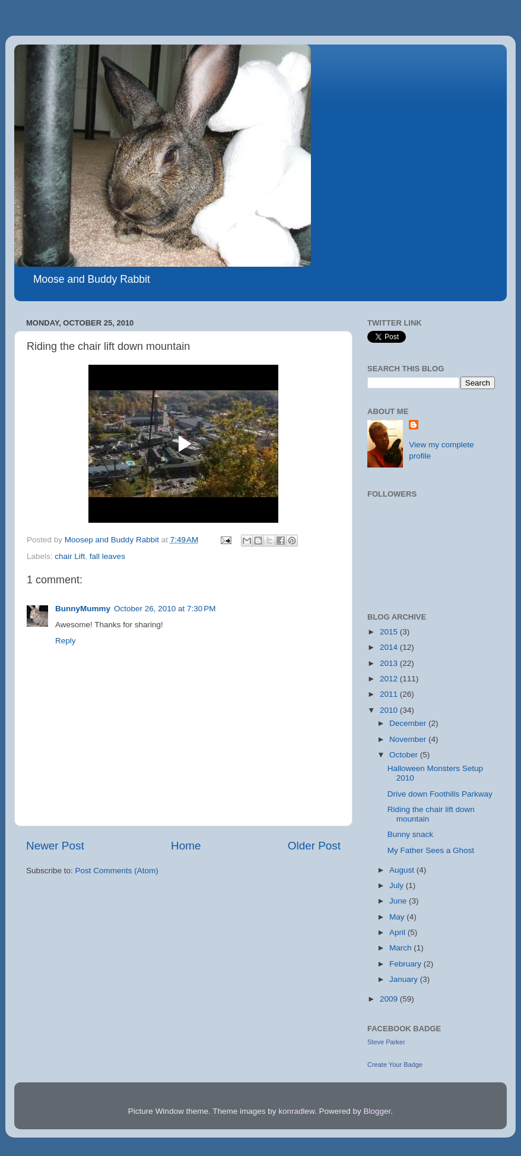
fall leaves (107, 556)
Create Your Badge (394, 1064)
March (401, 947)
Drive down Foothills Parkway (440, 793)
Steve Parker (386, 1042)
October (404, 754)
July (397, 885)
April (398, 932)
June (399, 900)
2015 (390, 631)
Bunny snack (410, 834)
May (397, 916)
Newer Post (55, 845)
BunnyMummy (82, 608)
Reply (65, 640)
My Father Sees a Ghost (430, 850)
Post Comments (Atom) (116, 870)
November (408, 739)
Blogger (377, 1111)
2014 (390, 647)
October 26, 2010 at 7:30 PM (164, 608)
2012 (390, 678)
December (408, 723)
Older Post (314, 845)
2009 (390, 998)
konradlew (296, 1111)
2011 (390, 694)
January (404, 979)
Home (186, 845)
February (406, 963)
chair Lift (70, 556)
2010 (390, 710)
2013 (390, 663)
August (403, 870)
